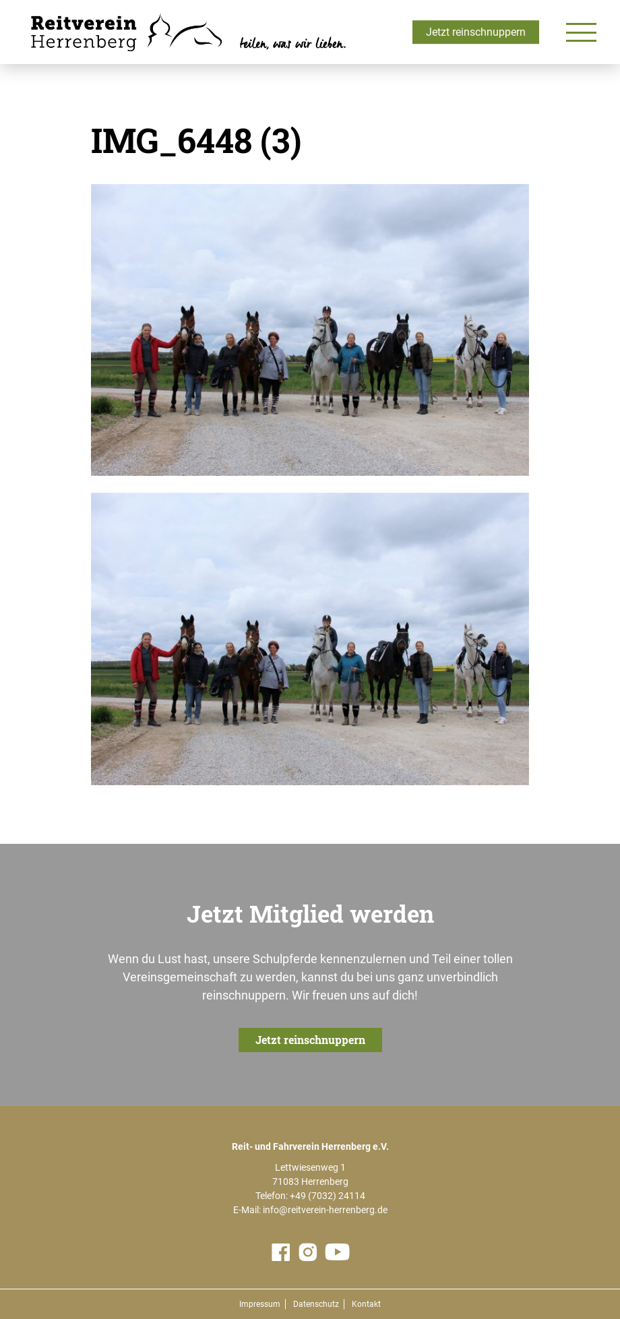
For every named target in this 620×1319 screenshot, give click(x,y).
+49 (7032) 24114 (327, 1195)
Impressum (259, 1304)
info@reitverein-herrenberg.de (325, 1209)
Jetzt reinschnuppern (476, 32)
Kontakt (366, 1304)
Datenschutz (316, 1304)
